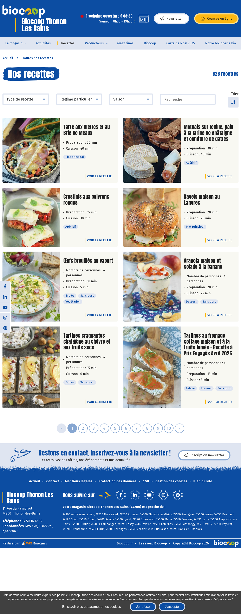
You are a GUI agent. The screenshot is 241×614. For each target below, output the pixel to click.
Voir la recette (99, 176)
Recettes (67, 43)
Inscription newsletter (204, 455)
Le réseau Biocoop (153, 543)
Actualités (43, 43)
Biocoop (150, 43)
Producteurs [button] (94, 43)
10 (169, 428)
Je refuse (143, 606)
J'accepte (172, 606)
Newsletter (171, 19)
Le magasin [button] (13, 43)
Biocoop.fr (125, 543)
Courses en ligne (216, 19)
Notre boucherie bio (220, 43)
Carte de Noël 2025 (180, 43)
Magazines (125, 43)
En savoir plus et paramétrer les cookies (91, 606)
